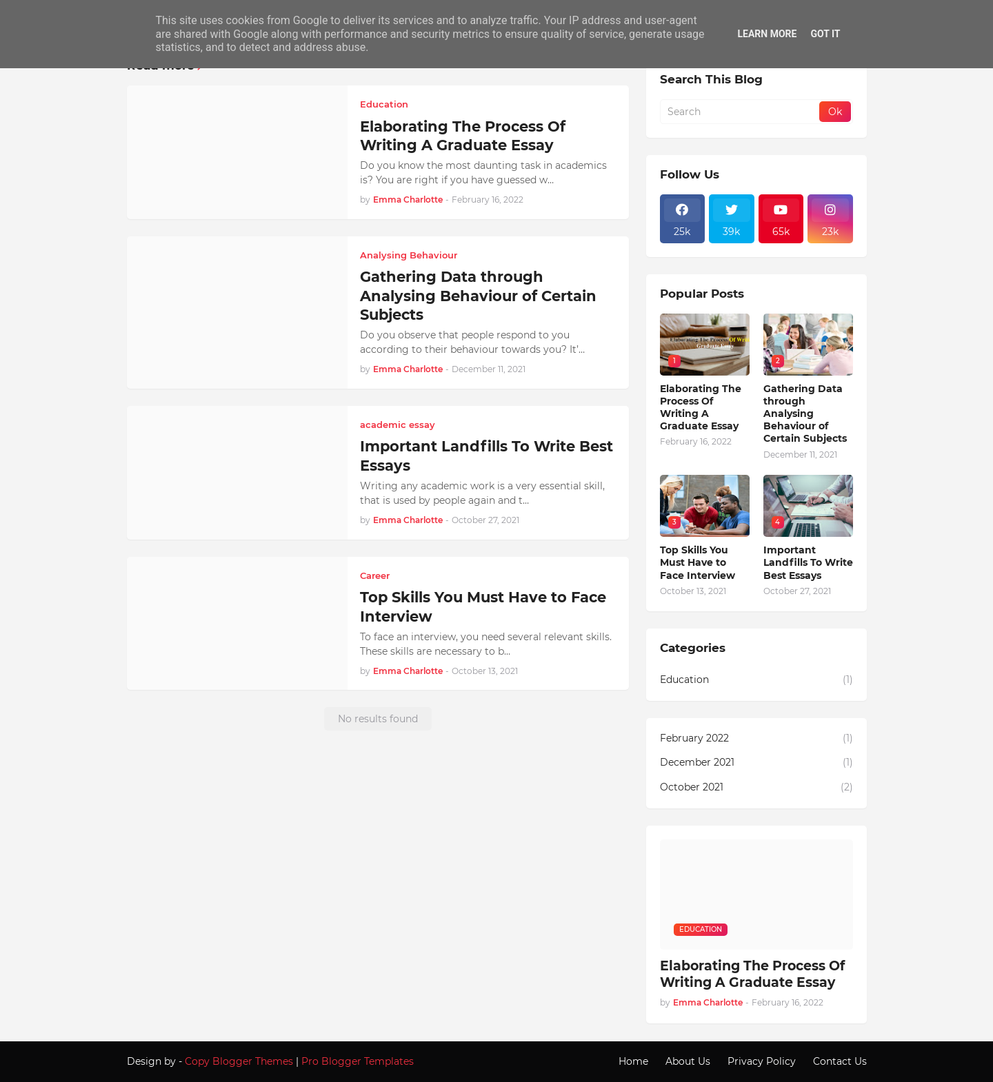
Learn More (766, 33)
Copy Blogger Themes (239, 1061)
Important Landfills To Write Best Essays (486, 455)
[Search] (740, 111)
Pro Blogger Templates (357, 1061)
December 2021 (756, 763)
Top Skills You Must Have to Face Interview (483, 606)
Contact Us (840, 1061)
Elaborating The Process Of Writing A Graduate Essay (462, 136)
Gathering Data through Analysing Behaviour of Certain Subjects (478, 295)
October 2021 (756, 788)
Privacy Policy (762, 1061)
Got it (825, 33)
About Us (687, 1061)
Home (633, 1061)
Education (756, 680)
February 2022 (756, 739)
